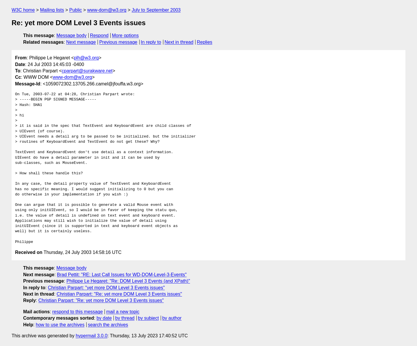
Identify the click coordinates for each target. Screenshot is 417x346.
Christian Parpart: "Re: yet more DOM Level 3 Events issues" (119, 294)
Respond (99, 35)
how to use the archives (60, 324)
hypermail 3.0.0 (91, 335)
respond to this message (77, 311)
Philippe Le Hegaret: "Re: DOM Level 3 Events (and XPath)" (128, 281)
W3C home (23, 10)
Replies (204, 42)
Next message (81, 42)
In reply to (151, 42)
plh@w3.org (86, 57)
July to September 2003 (156, 10)
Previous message (118, 42)
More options (125, 35)
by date (103, 318)
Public (75, 10)
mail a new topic (123, 311)
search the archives (108, 324)
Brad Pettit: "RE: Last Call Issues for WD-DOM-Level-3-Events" (122, 274)
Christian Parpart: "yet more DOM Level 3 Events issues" (106, 287)
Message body (71, 35)
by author (172, 318)
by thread (125, 318)
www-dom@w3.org (106, 10)
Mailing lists (52, 10)
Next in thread (178, 42)
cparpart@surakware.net (87, 70)
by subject (148, 318)
